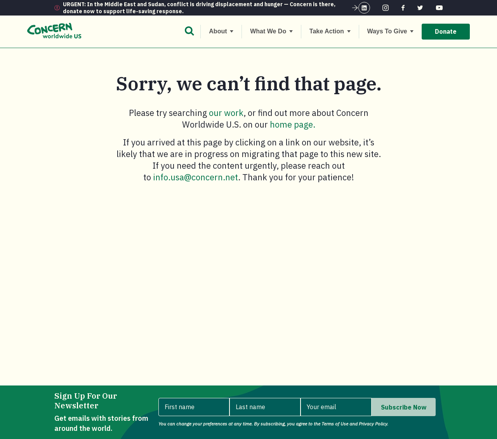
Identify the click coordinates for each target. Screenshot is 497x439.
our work (226, 112)
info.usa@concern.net (195, 177)
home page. (292, 124)
